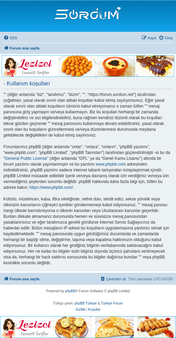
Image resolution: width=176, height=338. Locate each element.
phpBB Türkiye (86, 303)
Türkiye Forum (112, 303)
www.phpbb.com (111, 164)
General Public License (26, 158)
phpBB (70, 291)
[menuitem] (10, 38)
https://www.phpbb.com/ (51, 187)
